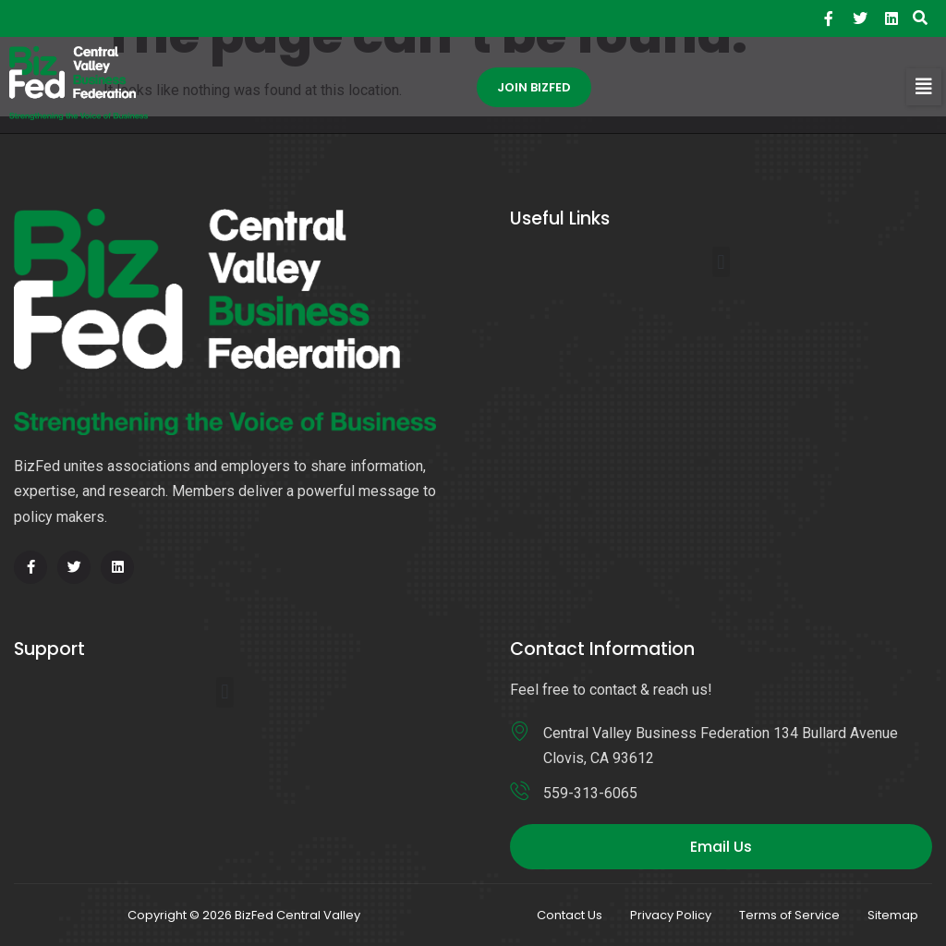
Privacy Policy (670, 915)
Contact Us (569, 915)
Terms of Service (789, 915)
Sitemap (892, 915)
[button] (923, 86)
